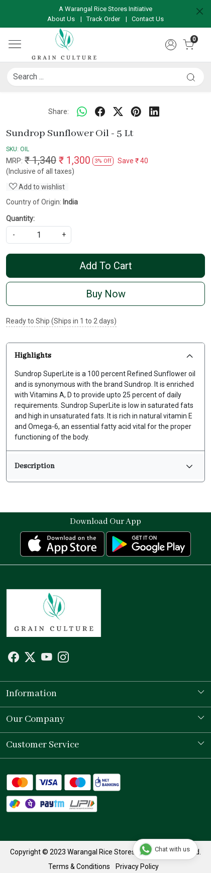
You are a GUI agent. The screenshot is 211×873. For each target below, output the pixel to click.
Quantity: (20, 218)
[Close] (199, 11)
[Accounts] (171, 44)
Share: (58, 111)
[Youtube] (46, 659)
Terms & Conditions (79, 866)
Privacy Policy (137, 866)
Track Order (103, 19)
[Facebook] (13, 659)
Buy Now (106, 294)
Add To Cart (105, 266)
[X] (30, 659)
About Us (61, 19)
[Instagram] (63, 659)
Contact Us (148, 19)
